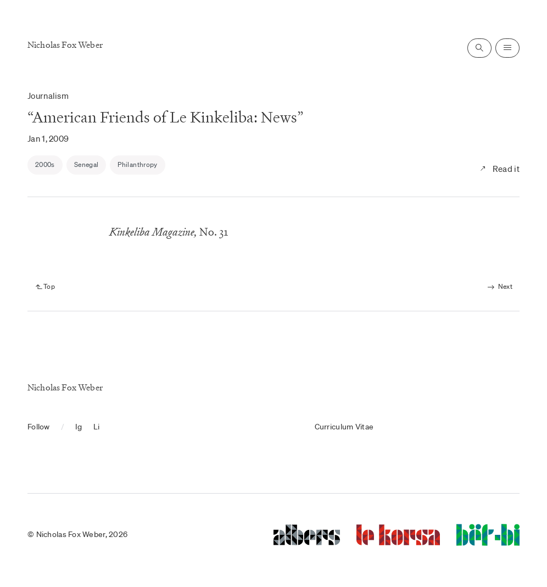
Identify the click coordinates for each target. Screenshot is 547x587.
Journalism (48, 95)
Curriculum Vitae (344, 427)
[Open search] (479, 48)
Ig (78, 427)
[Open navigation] (507, 48)
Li (96, 427)
